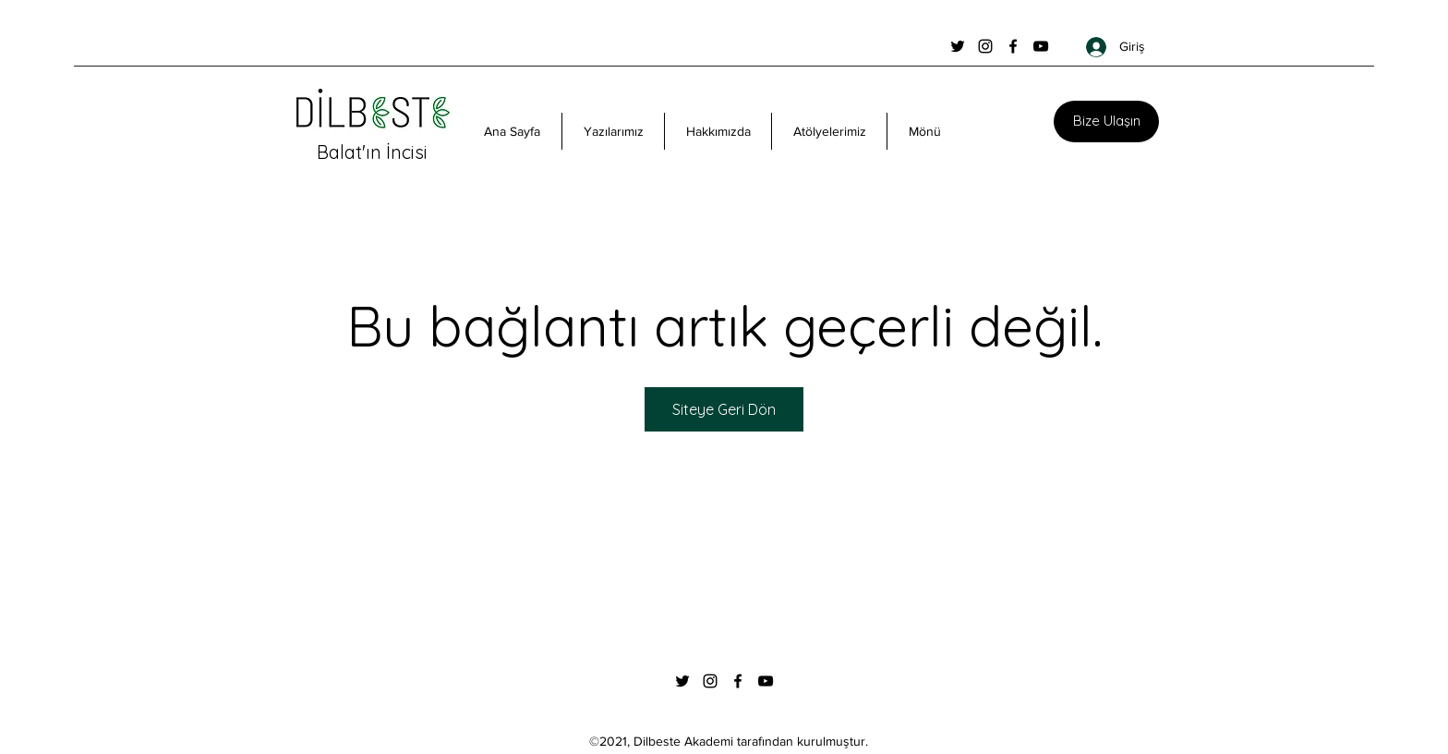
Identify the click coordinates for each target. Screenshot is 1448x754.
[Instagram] (985, 46)
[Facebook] (1013, 46)
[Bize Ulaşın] (1106, 121)
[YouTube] (1041, 46)
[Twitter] (957, 46)
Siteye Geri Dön (724, 409)
